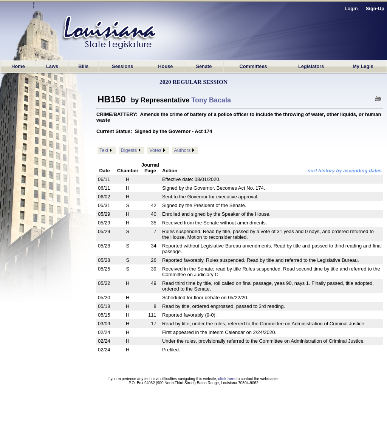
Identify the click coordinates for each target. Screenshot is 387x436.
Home (18, 66)
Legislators (311, 66)
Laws (52, 66)
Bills (83, 66)
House (165, 66)
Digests (129, 150)
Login (351, 8)
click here (226, 379)
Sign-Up (375, 8)
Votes (155, 150)
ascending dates (362, 170)
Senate (204, 66)
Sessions (122, 66)
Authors (182, 150)
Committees (253, 66)
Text (103, 150)
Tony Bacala (211, 100)
